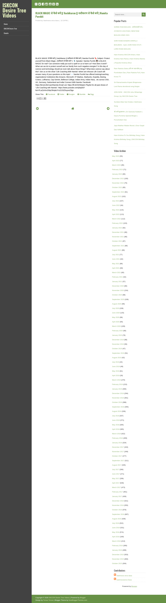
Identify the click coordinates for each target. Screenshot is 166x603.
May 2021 (115, 264)
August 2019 (116, 358)
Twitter (61, 94)
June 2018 (116, 420)
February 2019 (117, 384)
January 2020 (117, 335)
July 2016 (115, 523)
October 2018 (117, 402)
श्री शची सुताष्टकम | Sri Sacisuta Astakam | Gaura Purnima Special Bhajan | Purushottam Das (128, 116)
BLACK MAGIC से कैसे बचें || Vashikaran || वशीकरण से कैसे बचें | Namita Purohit (71, 14)
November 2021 (118, 237)
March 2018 (116, 434)
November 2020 (118, 290)
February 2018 (117, 438)
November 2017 (118, 452)
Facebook (50, 94)
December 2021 (118, 232)
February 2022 (117, 223)
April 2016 (116, 537)
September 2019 (118, 353)
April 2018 (116, 429)
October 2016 (117, 510)
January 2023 (117, 174)
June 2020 (116, 313)
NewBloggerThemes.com (78, 600)
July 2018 (115, 416)
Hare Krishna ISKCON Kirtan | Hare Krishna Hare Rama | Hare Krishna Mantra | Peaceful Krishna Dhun (129, 59)
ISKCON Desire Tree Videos (14, 10)
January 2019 (117, 389)
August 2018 (116, 411)
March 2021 (116, 272)
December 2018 (118, 393)
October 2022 (117, 187)
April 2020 (116, 322)
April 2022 (116, 214)
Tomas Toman (48, 600)
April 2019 (116, 375)
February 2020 (117, 331)
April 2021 (116, 268)
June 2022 (116, 205)
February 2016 (117, 545)
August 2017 (116, 465)
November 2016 (118, 505)
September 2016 (118, 514)
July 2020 (115, 308)
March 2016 (116, 541)
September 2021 (118, 246)
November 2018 (118, 398)
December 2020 (118, 286)
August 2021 (116, 250)
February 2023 (117, 169)
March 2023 (116, 165)
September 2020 (118, 299)
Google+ (71, 94)
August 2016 (116, 519)
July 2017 (115, 469)
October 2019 (117, 349)
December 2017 (118, 447)
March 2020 (116, 326)
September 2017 (118, 461)
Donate (6, 33)
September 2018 (118, 407)
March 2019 (116, 380)
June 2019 (116, 366)
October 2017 (117, 456)
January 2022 (117, 228)
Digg (91, 94)
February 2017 (117, 492)
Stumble (81, 94)
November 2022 (118, 183)
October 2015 (117, 563)
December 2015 (118, 555)
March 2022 (116, 219)
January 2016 (117, 550)
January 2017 (117, 496)
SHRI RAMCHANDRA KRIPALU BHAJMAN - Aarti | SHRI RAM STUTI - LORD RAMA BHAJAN (128, 45)
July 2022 (115, 201)
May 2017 (115, 478)
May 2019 (115, 371)
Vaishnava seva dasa (124, 576)
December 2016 (118, 501)
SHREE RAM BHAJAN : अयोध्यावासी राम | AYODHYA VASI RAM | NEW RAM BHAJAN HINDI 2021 (128, 31)
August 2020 (116, 304)
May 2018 (115, 425)
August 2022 (116, 196)
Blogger (134, 586)
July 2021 (115, 255)
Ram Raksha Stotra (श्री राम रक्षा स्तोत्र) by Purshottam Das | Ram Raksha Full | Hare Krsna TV (129, 73)
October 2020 (117, 295)
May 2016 (115, 532)
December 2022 (118, 178)
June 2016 (116, 528)
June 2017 (116, 474)
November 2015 (118, 559)
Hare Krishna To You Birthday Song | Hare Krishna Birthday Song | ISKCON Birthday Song (129, 139)
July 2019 (115, 362)
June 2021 (116, 259)
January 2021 (117, 281)
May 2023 (115, 156)
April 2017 (116, 483)
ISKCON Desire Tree (10, 28)
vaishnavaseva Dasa (124, 580)
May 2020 (115, 317)
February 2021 (117, 277)
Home (6, 24)
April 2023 (116, 161)
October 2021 (117, 241)
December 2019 (118, 340)
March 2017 (116, 487)
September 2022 (118, 192)
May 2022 (115, 210)
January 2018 (117, 443)
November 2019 (118, 344)
